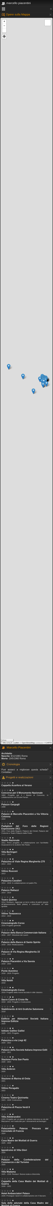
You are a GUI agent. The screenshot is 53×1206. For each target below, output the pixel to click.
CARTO (48, 743)
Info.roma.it (7, 743)
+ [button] (4, 22)
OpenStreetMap (28, 743)
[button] (4, 36)
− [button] (4, 26)
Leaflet (16, 743)
